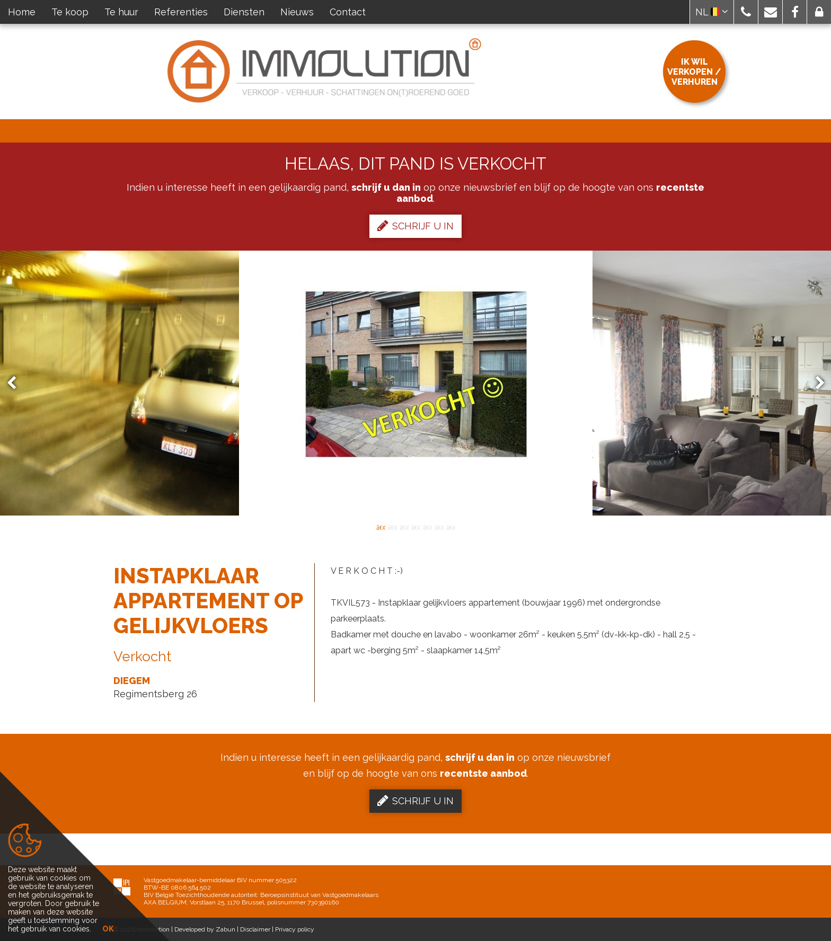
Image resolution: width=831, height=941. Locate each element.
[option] (416, 383)
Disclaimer (255, 929)
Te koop (70, 11)
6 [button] (439, 526)
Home (22, 11)
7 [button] (450, 526)
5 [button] (427, 526)
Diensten (244, 11)
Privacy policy (294, 929)
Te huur (121, 11)
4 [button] (415, 526)
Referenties (181, 11)
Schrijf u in (415, 225)
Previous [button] (16, 383)
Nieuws (297, 11)
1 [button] (380, 526)
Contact (348, 11)
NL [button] (711, 11)
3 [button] (404, 526)
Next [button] (815, 383)
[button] (746, 12)
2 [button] (392, 526)
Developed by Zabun (204, 929)
